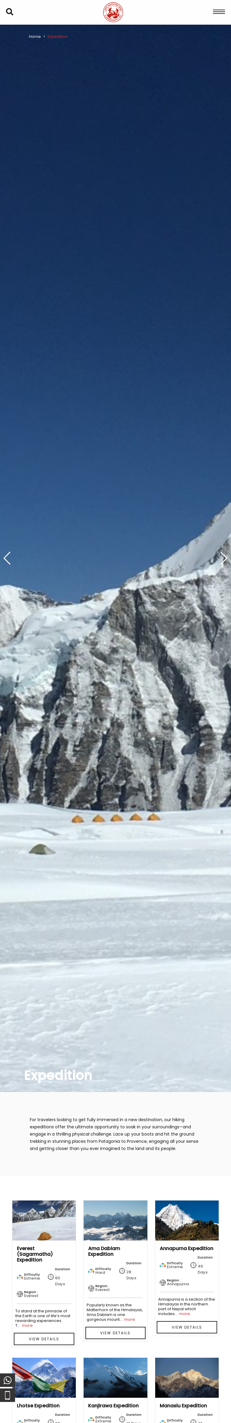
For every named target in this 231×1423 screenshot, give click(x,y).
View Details (44, 1339)
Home (35, 36)
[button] (224, 558)
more (27, 1325)
